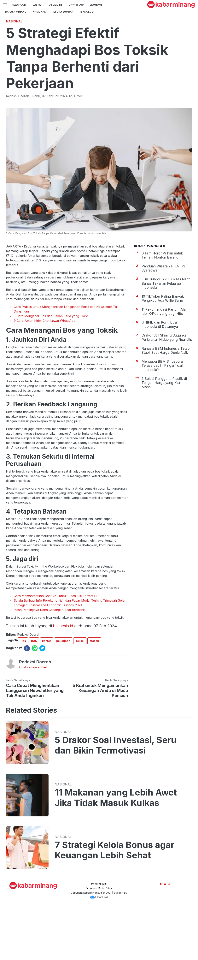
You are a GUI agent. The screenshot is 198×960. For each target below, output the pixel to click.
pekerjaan (63, 695)
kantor (46, 695)
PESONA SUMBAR (62, 11)
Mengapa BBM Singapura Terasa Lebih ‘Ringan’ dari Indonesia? (162, 420)
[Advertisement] (99, 43)
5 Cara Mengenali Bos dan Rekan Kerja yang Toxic (51, 370)
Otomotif (55, 4)
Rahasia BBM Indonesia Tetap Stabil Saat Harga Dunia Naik (166, 405)
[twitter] (42, 702)
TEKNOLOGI (86, 11)
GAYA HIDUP (76, 4)
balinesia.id (63, 680)
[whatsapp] (35, 702)
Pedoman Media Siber (99, 942)
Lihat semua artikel (33, 721)
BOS (34, 695)
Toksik (79, 695)
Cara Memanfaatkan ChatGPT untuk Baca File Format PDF (57, 650)
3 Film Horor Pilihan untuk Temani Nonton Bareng (162, 309)
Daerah (38, 4)
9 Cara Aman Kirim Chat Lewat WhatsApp (44, 375)
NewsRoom (18, 4)
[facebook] (27, 702)
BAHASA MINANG (15, 11)
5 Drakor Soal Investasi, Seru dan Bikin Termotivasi (116, 799)
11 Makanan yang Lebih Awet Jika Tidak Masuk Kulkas (116, 851)
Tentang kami (99, 937)
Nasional (39, 11)
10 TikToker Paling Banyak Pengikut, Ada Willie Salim (163, 353)
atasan (94, 695)
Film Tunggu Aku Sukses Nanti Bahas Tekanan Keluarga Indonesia (166, 337)
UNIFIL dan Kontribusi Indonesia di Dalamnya (160, 378)
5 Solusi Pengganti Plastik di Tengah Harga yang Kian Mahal (164, 437)
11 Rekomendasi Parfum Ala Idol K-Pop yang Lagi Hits (164, 365)
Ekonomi (96, 4)
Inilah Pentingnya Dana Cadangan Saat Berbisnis (49, 664)
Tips (23, 695)
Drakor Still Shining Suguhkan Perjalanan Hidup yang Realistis (167, 391)
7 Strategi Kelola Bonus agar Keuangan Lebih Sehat (114, 904)
